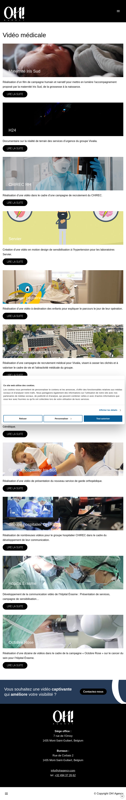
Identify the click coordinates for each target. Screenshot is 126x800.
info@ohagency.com (63, 770)
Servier (15, 238)
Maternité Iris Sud (24, 71)
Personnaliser (63, 419)
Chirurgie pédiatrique (27, 297)
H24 (12, 130)
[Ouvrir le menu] (118, 11)
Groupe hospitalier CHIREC (33, 524)
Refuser (23, 419)
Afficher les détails (108, 410)
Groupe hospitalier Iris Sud (33, 470)
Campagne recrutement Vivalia (36, 352)
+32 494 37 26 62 (65, 775)
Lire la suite (15, 94)
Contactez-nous (93, 691)
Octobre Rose (21, 642)
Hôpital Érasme (22, 583)
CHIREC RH (20, 184)
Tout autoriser (103, 419)
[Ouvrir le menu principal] (6, 793)
